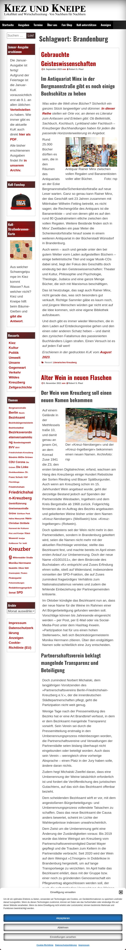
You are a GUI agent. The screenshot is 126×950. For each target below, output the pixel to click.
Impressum (83, 945)
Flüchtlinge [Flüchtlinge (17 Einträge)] (14, 482)
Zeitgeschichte (20, 387)
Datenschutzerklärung (66, 945)
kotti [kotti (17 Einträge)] (25, 543)
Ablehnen (63, 927)
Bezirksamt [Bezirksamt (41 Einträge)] (17, 417)
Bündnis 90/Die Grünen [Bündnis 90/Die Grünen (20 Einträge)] (21, 457)
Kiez (12, 343)
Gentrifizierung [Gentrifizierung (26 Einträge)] (17, 503)
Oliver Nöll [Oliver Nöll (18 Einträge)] (23, 568)
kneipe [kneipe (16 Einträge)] (22, 538)
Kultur (14, 347)
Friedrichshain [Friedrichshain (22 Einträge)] (17, 487)
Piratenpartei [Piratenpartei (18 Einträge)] (15, 578)
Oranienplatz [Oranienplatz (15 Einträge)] (14, 573)
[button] (121, 892)
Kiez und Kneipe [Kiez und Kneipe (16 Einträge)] (16, 533)
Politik (14, 352)
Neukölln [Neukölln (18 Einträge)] (13, 568)
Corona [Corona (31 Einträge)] (20, 462)
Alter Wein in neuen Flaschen (76, 377)
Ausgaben (23, 25)
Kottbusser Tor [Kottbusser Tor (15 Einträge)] (15, 543)
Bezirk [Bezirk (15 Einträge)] (22, 413)
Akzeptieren (63, 918)
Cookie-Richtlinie (45, 945)
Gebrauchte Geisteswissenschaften (68, 59)
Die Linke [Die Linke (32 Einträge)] (22, 467)
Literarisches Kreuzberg (65, 362)
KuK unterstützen (86, 25)
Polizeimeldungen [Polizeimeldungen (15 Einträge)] (16, 583)
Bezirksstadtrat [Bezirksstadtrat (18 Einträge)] (16, 428)
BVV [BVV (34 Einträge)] (11, 447)
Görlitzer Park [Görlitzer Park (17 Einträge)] (23, 513)
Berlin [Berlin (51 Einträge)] (13, 412)
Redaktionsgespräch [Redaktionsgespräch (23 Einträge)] (20, 587)
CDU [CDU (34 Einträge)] (12, 462)
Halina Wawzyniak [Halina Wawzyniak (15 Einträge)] (16, 519)
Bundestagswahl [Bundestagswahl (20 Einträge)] (22, 442)
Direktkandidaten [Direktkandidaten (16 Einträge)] (16, 472)
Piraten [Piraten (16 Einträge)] (24, 573)
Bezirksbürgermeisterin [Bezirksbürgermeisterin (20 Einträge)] (21, 423)
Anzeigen (106, 25)
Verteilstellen (20, 109)
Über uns (52, 25)
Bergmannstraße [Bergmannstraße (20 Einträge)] (17, 408)
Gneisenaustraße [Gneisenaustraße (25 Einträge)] (18, 508)
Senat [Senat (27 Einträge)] (12, 592)
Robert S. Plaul (76, 69)
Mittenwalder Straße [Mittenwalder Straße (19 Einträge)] (23, 557)
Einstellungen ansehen (63, 936)
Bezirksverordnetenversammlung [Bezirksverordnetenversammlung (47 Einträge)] (20, 437)
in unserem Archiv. (18, 165)
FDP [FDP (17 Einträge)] (26, 477)
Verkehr (15, 372)
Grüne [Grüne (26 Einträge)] (12, 513)
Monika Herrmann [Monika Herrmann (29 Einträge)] (20, 562)
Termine (38, 25)
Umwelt (14, 357)
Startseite (8, 25)
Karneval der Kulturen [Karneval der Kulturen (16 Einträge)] (19, 528)
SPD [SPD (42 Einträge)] (20, 592)
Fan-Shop (67, 25)
